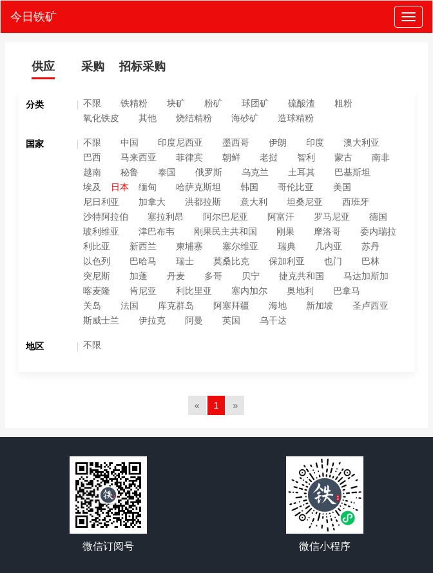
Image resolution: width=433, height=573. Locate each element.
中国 (129, 142)
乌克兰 (255, 172)
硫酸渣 (301, 103)
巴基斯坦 (352, 172)
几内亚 (328, 246)
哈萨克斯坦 (198, 187)
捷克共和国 (301, 276)
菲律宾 (189, 157)
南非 (381, 157)
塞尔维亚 (240, 246)
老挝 (269, 157)
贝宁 (251, 276)
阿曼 (194, 320)
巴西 (92, 157)
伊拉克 (152, 320)
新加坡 (319, 305)
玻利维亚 (101, 231)
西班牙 (355, 202)
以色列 (96, 261)
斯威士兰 (101, 320)
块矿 (176, 103)
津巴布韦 (157, 231)
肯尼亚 (143, 291)
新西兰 (143, 246)
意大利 (253, 202)
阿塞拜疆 (231, 305)
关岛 (92, 305)
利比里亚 (194, 291)
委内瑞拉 (378, 231)
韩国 (249, 187)
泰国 (167, 172)
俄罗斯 (208, 172)
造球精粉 (296, 118)
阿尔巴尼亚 (225, 216)
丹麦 (176, 276)
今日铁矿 (33, 16)
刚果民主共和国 (225, 231)
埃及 (92, 187)
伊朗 (278, 142)
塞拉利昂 (166, 216)
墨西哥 (235, 142)
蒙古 (343, 157)
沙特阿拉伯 (105, 216)
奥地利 (300, 291)
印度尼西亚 (180, 142)
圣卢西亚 (370, 305)
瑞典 (287, 246)
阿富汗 (280, 216)
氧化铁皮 (101, 118)
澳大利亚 (361, 142)
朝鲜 (231, 157)
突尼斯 (96, 276)
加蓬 (139, 276)
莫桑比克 (231, 261)
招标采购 (142, 66)
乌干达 (273, 320)
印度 (315, 142)
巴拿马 (346, 291)
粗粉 (343, 103)
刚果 (285, 231)
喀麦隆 (96, 291)
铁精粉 (134, 103)
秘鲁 (129, 172)
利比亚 (96, 246)
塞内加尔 (249, 291)
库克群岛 (176, 305)
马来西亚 (138, 157)
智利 (306, 157)
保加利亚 (287, 261)
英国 (231, 320)
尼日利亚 (101, 202)
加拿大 (152, 202)
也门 (333, 261)
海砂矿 (244, 118)
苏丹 (370, 246)
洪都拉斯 (203, 202)
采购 (92, 66)
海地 (278, 305)
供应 (43, 66)
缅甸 (148, 187)
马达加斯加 (366, 276)
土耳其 (301, 172)
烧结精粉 (194, 118)
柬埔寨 (189, 246)
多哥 (213, 276)
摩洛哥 (327, 231)
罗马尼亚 (332, 216)
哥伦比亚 (296, 187)
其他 (148, 118)
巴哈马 (143, 261)
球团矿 (255, 103)
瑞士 (185, 261)
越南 (92, 172)
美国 (342, 187)
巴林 (370, 261)
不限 (92, 103)
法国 (129, 305)
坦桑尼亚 (305, 202)
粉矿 (213, 103)
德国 (378, 216)
